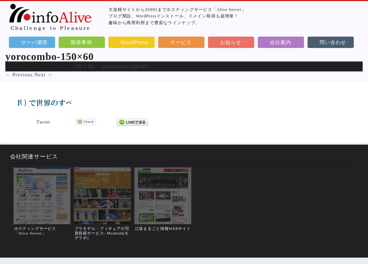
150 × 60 (83, 66)
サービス (180, 42)
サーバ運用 (34, 42)
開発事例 (81, 42)
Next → (43, 74)
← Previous (19, 74)
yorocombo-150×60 (124, 66)
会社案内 (280, 42)
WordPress (135, 42)
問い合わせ (333, 42)
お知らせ (230, 42)
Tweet (43, 122)
